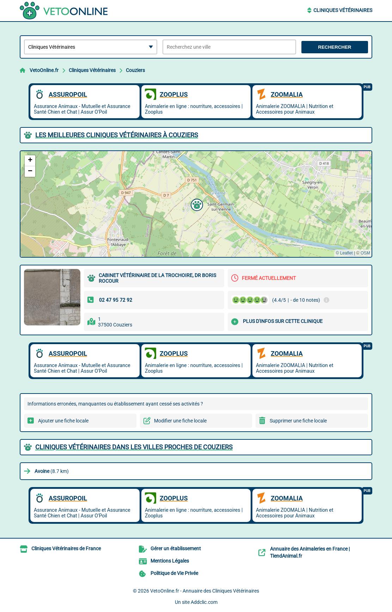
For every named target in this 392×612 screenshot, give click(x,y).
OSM (365, 253)
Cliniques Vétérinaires (342, 10)
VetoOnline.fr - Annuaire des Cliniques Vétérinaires (204, 591)
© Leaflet (344, 253)
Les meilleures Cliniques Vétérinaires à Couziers (116, 135)
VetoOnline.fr (44, 70)
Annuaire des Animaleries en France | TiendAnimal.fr (310, 552)
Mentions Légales (170, 561)
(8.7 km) (52, 471)
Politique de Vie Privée (174, 573)
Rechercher (334, 47)
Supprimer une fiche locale (298, 421)
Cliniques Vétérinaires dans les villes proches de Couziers (134, 447)
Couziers (135, 70)
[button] (196, 204)
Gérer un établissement (176, 548)
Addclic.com (204, 602)
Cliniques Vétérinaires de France (66, 548)
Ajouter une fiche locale (63, 421)
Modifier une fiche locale (180, 421)
